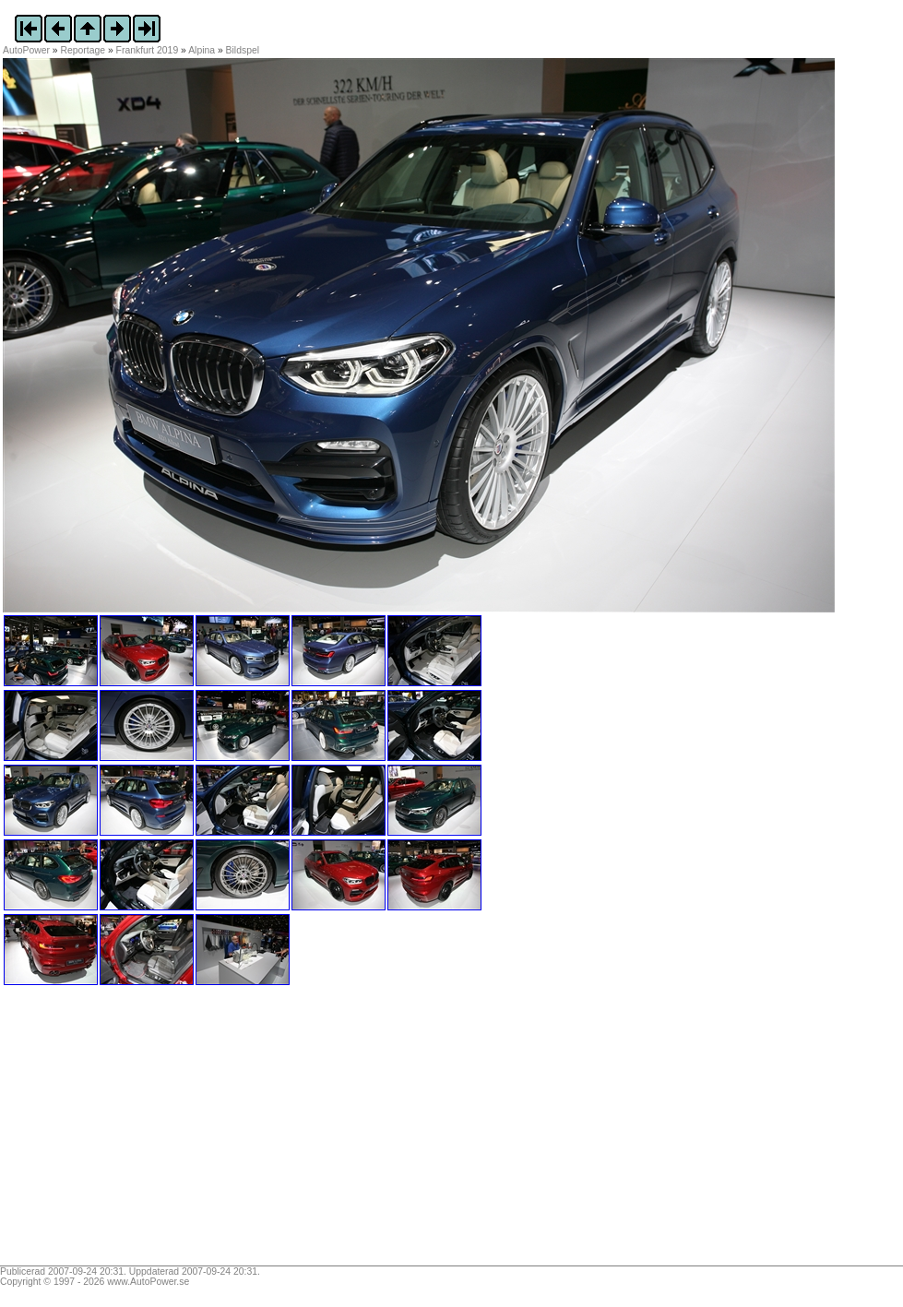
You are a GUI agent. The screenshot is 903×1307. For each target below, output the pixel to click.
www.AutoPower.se (148, 1282)
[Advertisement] (118, 1131)
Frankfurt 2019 (147, 50)
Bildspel (242, 50)
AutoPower (26, 50)
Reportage (83, 50)
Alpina (201, 50)
